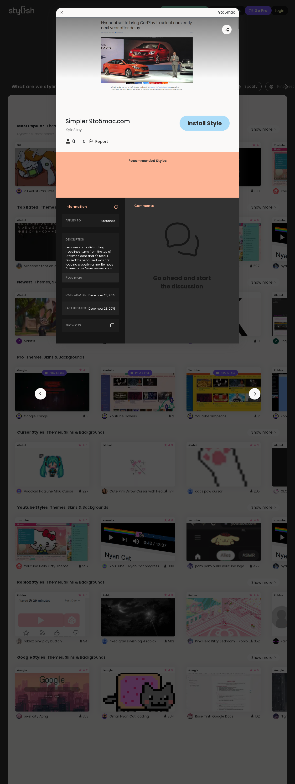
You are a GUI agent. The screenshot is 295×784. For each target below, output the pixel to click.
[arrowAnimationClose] (41, 394)
